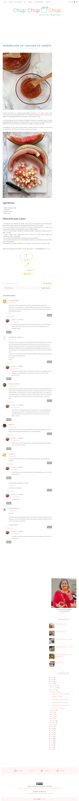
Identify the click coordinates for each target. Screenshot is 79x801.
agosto (54, 710)
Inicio (5, 1)
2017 (52, 736)
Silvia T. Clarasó (23, 48)
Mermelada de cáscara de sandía (60, 699)
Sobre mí (30, 1)
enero (53, 724)
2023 (52, 683)
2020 (52, 730)
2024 (52, 681)
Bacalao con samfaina (57, 696)
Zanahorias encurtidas (61, 624)
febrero (54, 722)
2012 (52, 747)
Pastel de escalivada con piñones (63, 639)
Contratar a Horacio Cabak (18, 483)
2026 (52, 677)
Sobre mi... (64, 613)
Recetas (11, 1)
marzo (54, 720)
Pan (25, 1)
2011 (52, 749)
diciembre (54, 685)
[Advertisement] (27, 32)
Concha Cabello (14, 384)
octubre (54, 689)
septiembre (55, 692)
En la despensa (18, 1)
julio (53, 712)
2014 (52, 743)
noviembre (55, 687)
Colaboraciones (38, 1)
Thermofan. (48, 248)
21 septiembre (12, 485)
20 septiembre (15, 322)
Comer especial (14, 508)
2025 (52, 679)
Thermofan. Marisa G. (16, 337)
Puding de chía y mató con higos (60, 705)
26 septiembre (15, 368)
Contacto (47, 1)
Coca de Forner (59, 662)
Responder (49, 315)
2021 (52, 728)
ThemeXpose (43, 799)
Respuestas (10, 316)
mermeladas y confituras (13, 283)
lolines (11, 454)
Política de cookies (49, 793)
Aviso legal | (28, 793)
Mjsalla (11, 424)
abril (53, 718)
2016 (52, 739)
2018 (52, 734)
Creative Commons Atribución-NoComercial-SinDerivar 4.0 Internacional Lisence (39, 788)
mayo (53, 716)
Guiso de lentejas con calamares (60, 702)
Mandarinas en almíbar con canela (64, 647)
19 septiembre (12, 302)
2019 (52, 732)
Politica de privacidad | (38, 793)
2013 (52, 745)
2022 (52, 726)
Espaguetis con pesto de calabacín (61, 694)
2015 (52, 741)
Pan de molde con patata (58, 708)
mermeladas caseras (43, 113)
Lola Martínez (14, 300)
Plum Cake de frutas (60, 631)
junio (53, 714)
